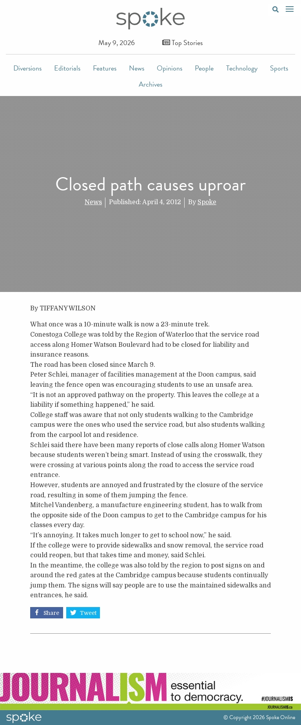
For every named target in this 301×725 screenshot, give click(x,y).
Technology (241, 68)
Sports (279, 68)
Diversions (27, 68)
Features (104, 68)
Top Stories (182, 42)
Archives (150, 84)
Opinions (169, 68)
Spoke (207, 202)
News (136, 68)
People (204, 68)
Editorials (67, 68)
